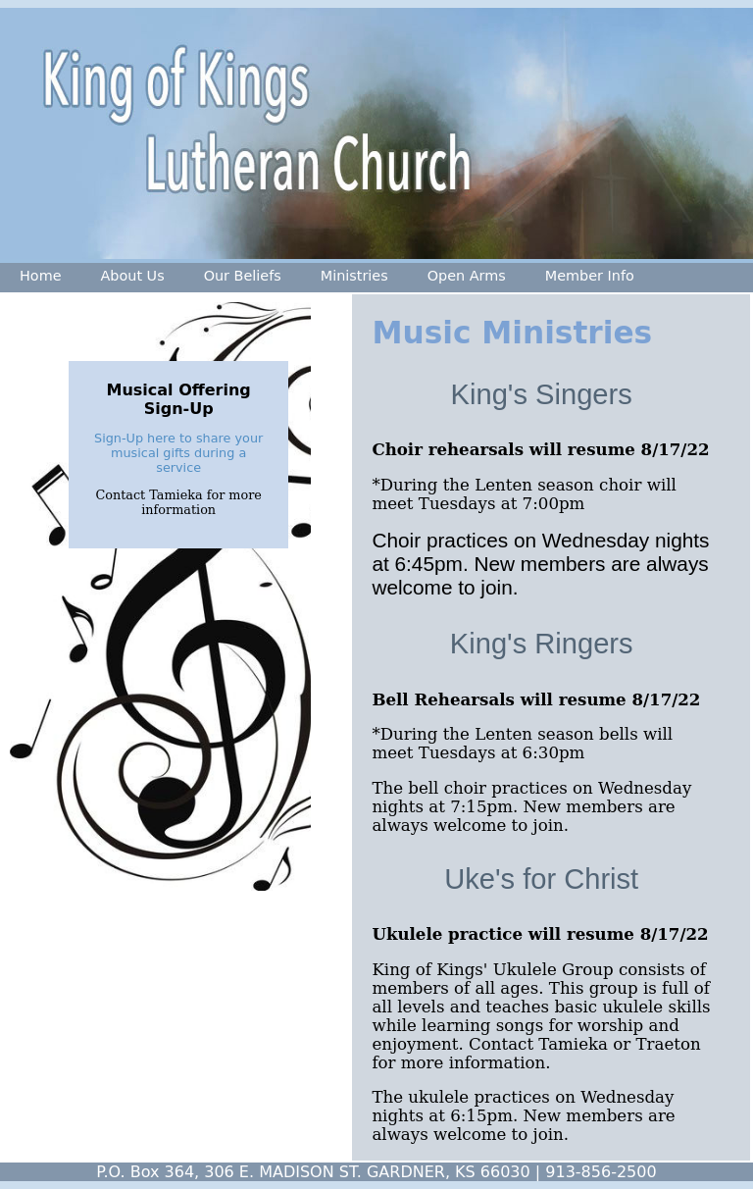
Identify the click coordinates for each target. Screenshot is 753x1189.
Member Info (589, 276)
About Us (133, 276)
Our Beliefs (242, 276)
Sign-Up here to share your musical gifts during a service (178, 453)
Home (41, 276)
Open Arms (466, 276)
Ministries (354, 276)
